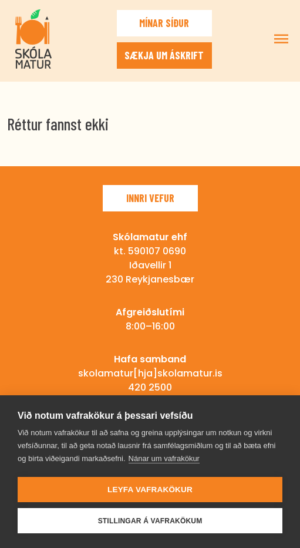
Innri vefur (150, 197)
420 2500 (150, 387)
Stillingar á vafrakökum (150, 521)
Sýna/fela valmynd (281, 38)
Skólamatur (33, 39)
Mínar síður (164, 22)
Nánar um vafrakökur (164, 458)
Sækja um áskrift (164, 55)
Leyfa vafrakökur (150, 489)
